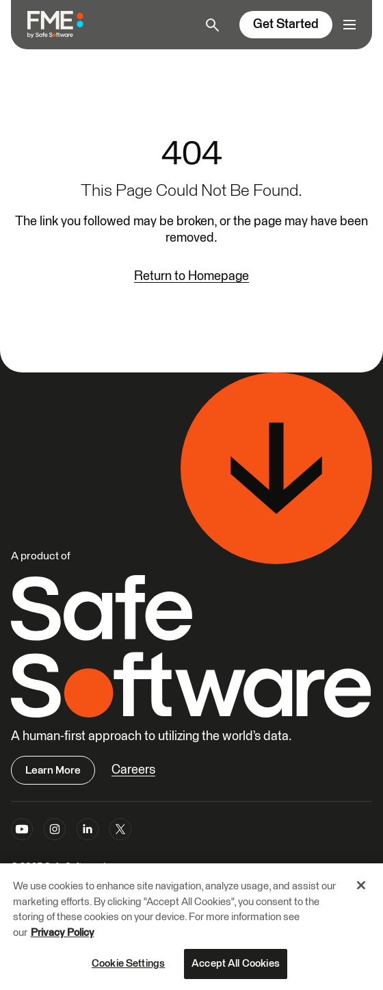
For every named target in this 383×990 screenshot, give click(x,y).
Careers (133, 769)
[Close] (361, 886)
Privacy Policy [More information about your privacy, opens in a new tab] (62, 933)
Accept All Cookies (236, 964)
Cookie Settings (128, 964)
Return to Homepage (191, 276)
